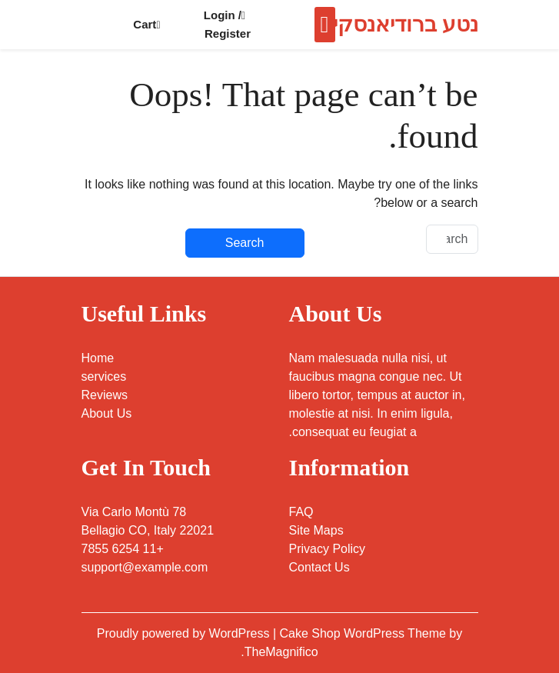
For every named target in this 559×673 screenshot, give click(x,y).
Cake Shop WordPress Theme (365, 633)
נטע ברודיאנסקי (405, 24)
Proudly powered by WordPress (185, 633)
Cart (146, 24)
